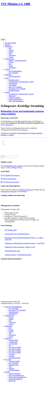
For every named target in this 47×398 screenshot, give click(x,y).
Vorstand (11, 368)
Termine (7, 69)
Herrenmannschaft (23, 133)
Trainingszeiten (9, 59)
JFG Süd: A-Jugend (15, 347)
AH (10, 345)
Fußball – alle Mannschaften (17, 60)
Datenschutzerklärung (15, 99)
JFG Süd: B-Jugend (15, 349)
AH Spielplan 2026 (11, 230)
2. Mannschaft (13, 344)
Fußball (11, 52)
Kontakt (7, 92)
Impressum (12, 96)
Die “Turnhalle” (14, 73)
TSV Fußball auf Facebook (10, 182)
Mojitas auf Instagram (8, 179)
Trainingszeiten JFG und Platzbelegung (17, 234)
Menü (3, 39)
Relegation (4, 135)
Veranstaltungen (14, 312)
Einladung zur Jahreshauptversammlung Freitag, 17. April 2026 (24, 243)
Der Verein (8, 359)
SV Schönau (7, 125)
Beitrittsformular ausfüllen (14, 166)
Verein (7, 78)
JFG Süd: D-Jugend (15, 352)
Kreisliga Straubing (36, 133)
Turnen (11, 57)
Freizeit (11, 50)
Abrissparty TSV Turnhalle (17, 89)
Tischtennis (12, 55)
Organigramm (13, 83)
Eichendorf (13, 133)
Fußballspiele (13, 314)
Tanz (10, 53)
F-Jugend (11, 356)
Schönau (11, 135)
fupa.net (25, 130)
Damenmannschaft (14, 358)
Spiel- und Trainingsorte (16, 101)
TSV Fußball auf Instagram (10, 175)
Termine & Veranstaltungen (13, 307)
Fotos (10, 366)
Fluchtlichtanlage (14, 90)
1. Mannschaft (13, 342)
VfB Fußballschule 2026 (12, 251)
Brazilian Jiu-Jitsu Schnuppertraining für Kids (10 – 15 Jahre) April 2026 (24, 238)
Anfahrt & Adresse (14, 97)
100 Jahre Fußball (10, 43)
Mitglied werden (14, 80)
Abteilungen (8, 46)
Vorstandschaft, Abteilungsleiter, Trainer (21, 82)
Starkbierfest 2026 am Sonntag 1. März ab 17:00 (20, 247)
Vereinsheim (12, 85)
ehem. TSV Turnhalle (15, 87)
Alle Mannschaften (14, 76)
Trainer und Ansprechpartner (17, 377)
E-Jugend (11, 354)
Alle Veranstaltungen (15, 71)
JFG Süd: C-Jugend (15, 351)
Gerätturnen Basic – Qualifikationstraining (18, 255)
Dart (10, 48)
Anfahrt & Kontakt (14, 374)
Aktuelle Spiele (13, 340)
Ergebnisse (8, 74)
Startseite (8, 45)
